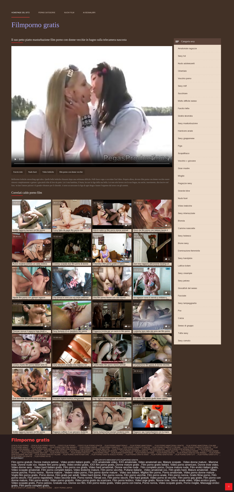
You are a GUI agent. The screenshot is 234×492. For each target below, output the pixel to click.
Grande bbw (184, 191)
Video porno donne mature (199, 472)
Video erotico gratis (205, 480)
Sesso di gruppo (185, 325)
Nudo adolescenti (186, 63)
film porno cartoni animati (63, 447)
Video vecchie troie (65, 477)
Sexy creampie (185, 273)
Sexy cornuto (184, 340)
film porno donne (189, 451)
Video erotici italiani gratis (76, 462)
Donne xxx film (76, 483)
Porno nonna (36, 472)
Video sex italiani (129, 472)
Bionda (181, 221)
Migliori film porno (151, 472)
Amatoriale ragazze (187, 48)
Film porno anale (157, 475)
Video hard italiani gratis (48, 467)
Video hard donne (90, 475)
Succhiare (182, 93)
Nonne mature (54, 472)
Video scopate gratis (23, 483)
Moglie (181, 176)
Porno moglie (191, 483)
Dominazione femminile (189, 251)
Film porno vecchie (111, 470)
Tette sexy (183, 333)
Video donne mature (195, 462)
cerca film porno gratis (43, 446)
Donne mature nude (177, 467)
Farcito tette (183, 108)
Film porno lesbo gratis (100, 483)
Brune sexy (183, 243)
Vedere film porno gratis (52, 464)
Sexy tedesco (184, 236)
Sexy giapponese (186, 138)
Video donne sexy (22, 467)
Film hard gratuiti (139, 477)
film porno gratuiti (185, 455)
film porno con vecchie (55, 451)
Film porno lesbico (123, 480)
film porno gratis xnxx (137, 455)
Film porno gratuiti (21, 462)
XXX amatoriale (128, 462)
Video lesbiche (185, 206)
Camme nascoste (186, 228)
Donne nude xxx (27, 464)
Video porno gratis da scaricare (93, 480)
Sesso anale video (181, 480)
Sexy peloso (183, 280)
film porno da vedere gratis (134, 451)
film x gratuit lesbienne (23, 488)
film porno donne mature (34, 453)
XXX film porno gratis (102, 464)
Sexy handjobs (185, 258)
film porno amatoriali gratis (169, 446)
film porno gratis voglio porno (107, 455)
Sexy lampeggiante (187, 303)
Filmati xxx (100, 477)
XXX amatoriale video (104, 462)
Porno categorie (46, 13)
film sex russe (45, 488)
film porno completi (110, 447)
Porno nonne (84, 477)
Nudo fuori (183, 198)
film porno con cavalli (65, 449)
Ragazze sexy (185, 183)
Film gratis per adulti (67, 475)
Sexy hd (182, 56)
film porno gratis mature (76, 455)
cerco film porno (66, 446)
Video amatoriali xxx (155, 470)
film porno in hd (43, 456)
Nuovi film (69, 13)
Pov (180, 310)
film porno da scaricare (82, 451)
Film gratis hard (178, 470)
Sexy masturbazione (188, 123)
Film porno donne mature (103, 472)
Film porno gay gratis (190, 477)
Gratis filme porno (200, 475)
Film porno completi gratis (34, 485)
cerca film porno (20, 446)
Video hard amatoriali (101, 467)
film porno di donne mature (164, 451)
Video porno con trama (128, 483)
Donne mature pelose (46, 462)
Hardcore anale (185, 131)
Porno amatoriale (172, 472)
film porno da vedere (106, 451)
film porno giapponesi (122, 453)
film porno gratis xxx (162, 455)
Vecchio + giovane (187, 161)
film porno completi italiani (166, 447)
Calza (181, 318)
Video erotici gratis (77, 464)
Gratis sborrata (185, 116)
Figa (180, 146)
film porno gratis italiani (47, 455)
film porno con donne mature (95, 449)
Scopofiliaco (183, 153)
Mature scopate (172, 462)
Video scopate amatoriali (25, 470)
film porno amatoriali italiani (201, 446)
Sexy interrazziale (186, 213)
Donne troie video (208, 464)
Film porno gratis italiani (155, 464)
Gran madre (183, 168)
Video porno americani (183, 464)
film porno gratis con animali (192, 453)
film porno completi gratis (136, 447)
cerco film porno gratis (90, 446)
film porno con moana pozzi (181, 449)
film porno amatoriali (141, 446)
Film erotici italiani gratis (204, 467)
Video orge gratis (145, 480)
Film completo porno (152, 467)
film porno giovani (145, 453)
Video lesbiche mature (86, 470)
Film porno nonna (112, 475)
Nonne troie (162, 480)
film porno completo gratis (197, 447)
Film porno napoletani (40, 477)
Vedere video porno (75, 472)
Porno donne (46, 475)
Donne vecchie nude (127, 467)
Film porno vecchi (117, 477)
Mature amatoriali (198, 470)
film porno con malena (153, 449)
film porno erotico (80, 453)
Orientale (182, 71)
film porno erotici (59, 453)
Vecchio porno (184, 78)
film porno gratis (166, 453)
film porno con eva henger (125, 449)
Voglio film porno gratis (24, 475)
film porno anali (39, 447)
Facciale (182, 295)
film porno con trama (30, 451)
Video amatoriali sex (150, 462)
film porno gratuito (208, 455)
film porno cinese (88, 447)
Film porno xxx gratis (75, 467)
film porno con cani (42, 449)
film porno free (101, 453)
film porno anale (19, 447)
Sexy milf (182, 86)
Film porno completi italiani (56, 470)
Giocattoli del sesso (187, 288)
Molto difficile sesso (187, 101)
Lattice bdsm (184, 265)
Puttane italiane (133, 470)
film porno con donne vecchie (71, 172)
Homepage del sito (20, 13)
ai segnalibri (89, 13)
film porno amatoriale (116, 446)
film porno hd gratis (21, 456)
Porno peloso (44, 483)
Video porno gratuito (62, 480)
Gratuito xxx (60, 483)
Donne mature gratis (128, 464)
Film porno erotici (39, 480)
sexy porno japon (63, 488)
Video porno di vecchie (163, 477)
